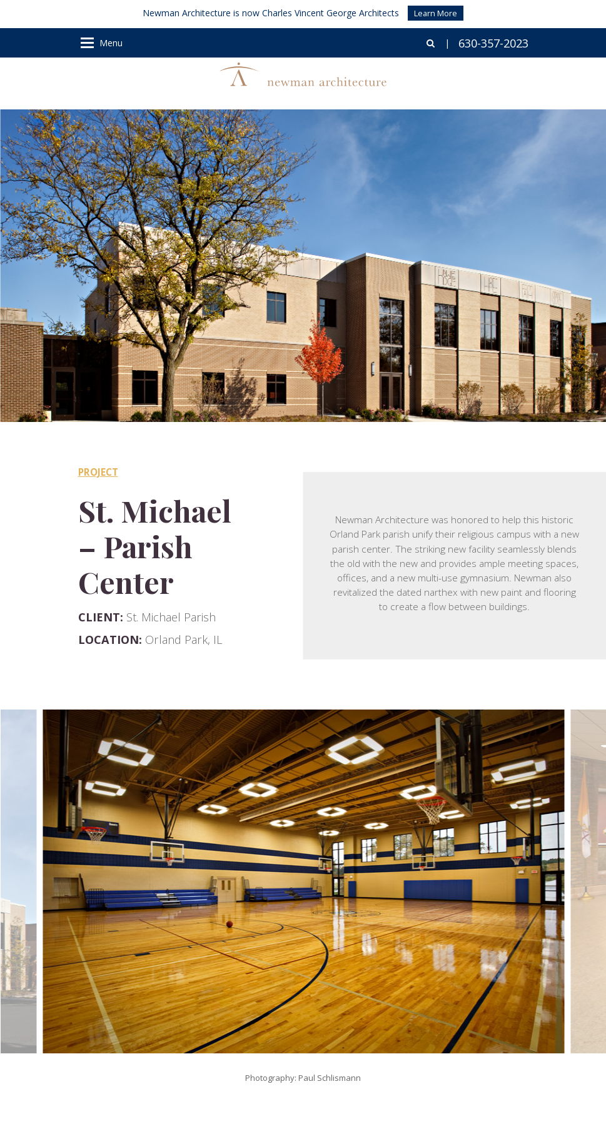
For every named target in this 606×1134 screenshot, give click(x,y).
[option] (303, 881)
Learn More (435, 13)
